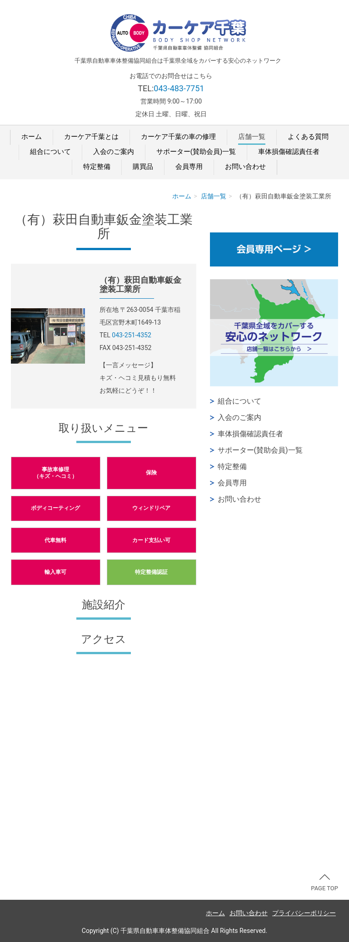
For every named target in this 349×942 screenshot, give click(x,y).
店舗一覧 (251, 137)
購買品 (143, 167)
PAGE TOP (324, 883)
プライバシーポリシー (304, 913)
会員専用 (189, 167)
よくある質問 (308, 137)
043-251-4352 (131, 335)
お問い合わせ (245, 167)
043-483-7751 (179, 88)
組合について (50, 152)
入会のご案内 (113, 152)
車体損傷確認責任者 (288, 152)
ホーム (31, 137)
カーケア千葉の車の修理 (178, 137)
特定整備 (96, 167)
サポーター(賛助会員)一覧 (196, 152)
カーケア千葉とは (91, 137)
